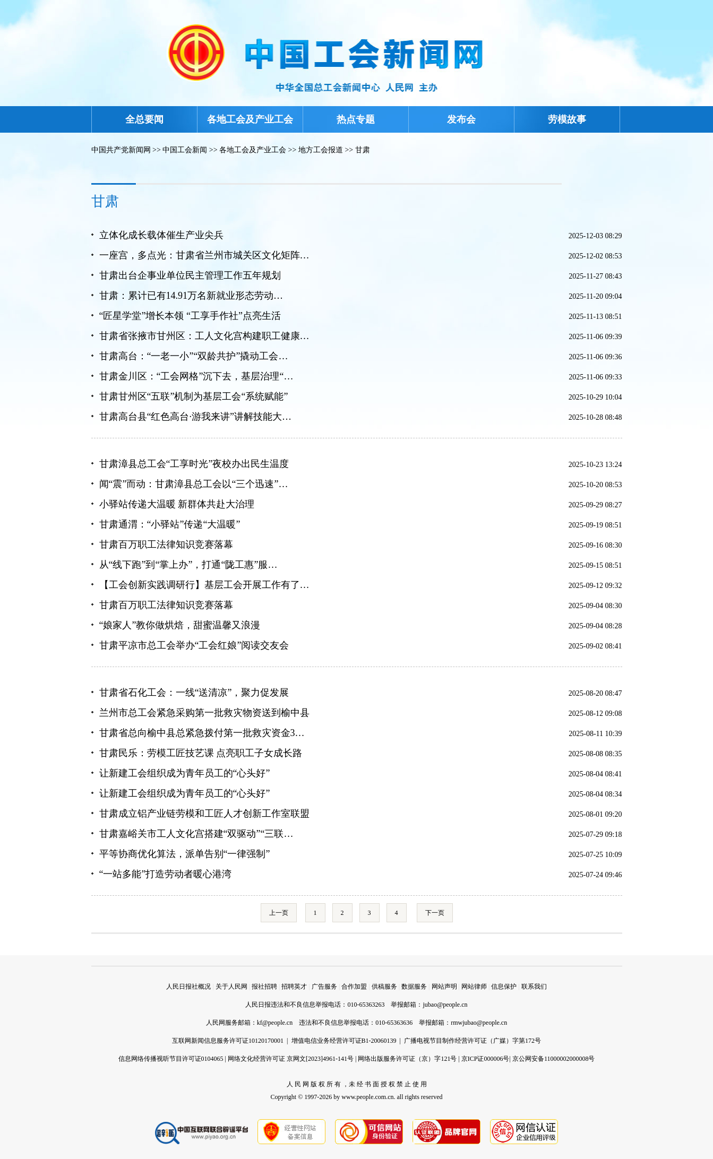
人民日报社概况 (188, 986)
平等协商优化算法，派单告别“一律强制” (184, 854)
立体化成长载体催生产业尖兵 (161, 235)
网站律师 (474, 986)
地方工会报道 (320, 150)
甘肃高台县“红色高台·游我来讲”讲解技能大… (195, 416)
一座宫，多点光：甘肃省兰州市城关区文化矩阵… (204, 255)
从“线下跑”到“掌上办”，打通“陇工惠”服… (188, 564)
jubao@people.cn (445, 1004)
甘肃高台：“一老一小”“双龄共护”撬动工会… (193, 356)
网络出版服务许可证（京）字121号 (407, 1058)
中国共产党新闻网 (121, 150)
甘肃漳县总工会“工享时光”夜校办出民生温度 (194, 464)
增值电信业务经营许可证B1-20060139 (344, 1040)
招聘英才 (294, 986)
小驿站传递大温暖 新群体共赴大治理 (177, 504)
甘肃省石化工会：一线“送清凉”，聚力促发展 (194, 692)
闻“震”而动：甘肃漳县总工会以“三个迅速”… (193, 484)
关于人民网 (231, 986)
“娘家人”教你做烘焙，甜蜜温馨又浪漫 (180, 625)
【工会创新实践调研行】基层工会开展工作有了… (204, 585)
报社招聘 (264, 986)
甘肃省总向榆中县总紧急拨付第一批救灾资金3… (202, 733)
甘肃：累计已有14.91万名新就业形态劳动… (191, 295)
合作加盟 (354, 986)
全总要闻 (144, 119)
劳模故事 (567, 119)
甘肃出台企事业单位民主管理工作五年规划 (190, 275)
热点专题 (356, 119)
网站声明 (444, 986)
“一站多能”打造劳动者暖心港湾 (165, 874)
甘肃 (362, 150)
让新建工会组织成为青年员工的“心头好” (184, 773)
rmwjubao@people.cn (479, 1022)
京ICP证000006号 (485, 1058)
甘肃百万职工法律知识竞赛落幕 (166, 544)
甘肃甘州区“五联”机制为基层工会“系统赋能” (193, 396)
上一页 (278, 912)
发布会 (461, 119)
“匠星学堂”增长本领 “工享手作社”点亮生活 (190, 315)
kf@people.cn (275, 1022)
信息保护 (504, 986)
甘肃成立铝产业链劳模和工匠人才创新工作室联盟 (204, 813)
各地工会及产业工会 (250, 119)
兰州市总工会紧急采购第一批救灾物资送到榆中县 (204, 712)
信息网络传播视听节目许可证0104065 (171, 1058)
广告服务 (324, 986)
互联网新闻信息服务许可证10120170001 (228, 1040)
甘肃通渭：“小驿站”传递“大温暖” (169, 524)
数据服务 (414, 986)
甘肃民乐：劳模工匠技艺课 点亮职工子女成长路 (201, 753)
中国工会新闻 (184, 150)
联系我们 (534, 986)
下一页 (434, 912)
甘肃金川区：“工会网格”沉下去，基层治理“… (196, 376)
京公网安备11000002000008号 (553, 1058)
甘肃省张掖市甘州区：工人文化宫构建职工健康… (204, 336)
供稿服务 (384, 986)
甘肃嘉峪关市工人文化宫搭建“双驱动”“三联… (196, 833)
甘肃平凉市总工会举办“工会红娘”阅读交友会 (194, 645)
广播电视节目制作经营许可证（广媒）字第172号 (472, 1040)
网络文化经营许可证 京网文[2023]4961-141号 (291, 1058)
